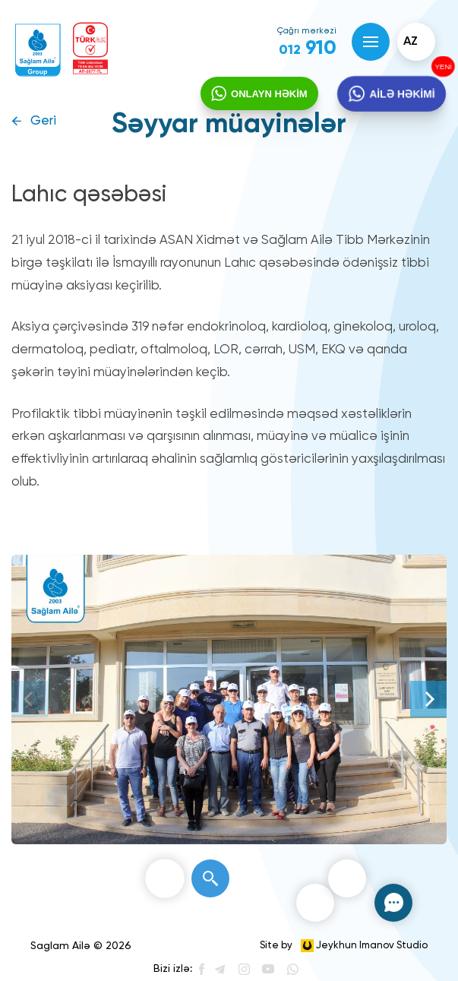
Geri (43, 121)
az (410, 42)
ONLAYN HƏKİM (269, 94)
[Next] (428, 699)
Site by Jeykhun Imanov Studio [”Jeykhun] (344, 945)
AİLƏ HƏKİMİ (402, 94)
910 (307, 49)
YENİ (442, 67)
